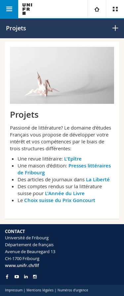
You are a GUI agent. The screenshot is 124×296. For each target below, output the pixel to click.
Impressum (13, 290)
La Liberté (98, 179)
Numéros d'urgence (73, 290)
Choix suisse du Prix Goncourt (59, 200)
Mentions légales (40, 290)
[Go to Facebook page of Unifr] (7, 277)
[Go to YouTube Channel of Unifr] (17, 277)
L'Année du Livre (65, 193)
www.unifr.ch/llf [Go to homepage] (22, 265)
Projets (16, 28)
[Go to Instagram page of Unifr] (35, 277)
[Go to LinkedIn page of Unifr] (26, 277)
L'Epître (73, 158)
